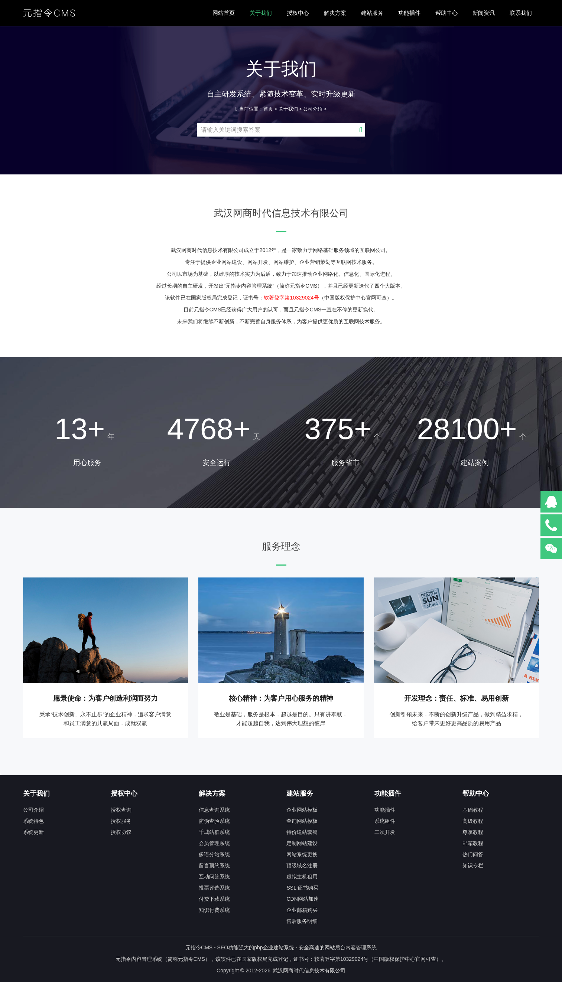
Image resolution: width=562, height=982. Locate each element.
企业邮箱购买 (302, 910)
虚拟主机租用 (302, 877)
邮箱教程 (472, 843)
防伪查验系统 (214, 821)
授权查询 (121, 810)
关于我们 (261, 13)
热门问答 (472, 854)
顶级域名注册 (302, 865)
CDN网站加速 (302, 899)
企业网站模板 (302, 810)
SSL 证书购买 (302, 888)
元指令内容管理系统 (139, 959)
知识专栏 (472, 865)
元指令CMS (198, 947)
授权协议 (121, 832)
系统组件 (384, 821)
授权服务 (121, 821)
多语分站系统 (214, 854)
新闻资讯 (483, 13)
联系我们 (521, 13)
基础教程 (472, 810)
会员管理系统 (214, 843)
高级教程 (472, 821)
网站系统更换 (302, 854)
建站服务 (372, 13)
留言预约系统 (214, 865)
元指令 (186, 959)
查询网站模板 (302, 821)
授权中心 (298, 13)
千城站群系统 (214, 832)
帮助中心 (446, 13)
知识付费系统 (214, 910)
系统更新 (33, 832)
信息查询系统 (214, 810)
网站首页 (223, 13)
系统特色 (33, 821)
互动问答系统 (214, 877)
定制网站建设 (302, 843)
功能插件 (409, 13)
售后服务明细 (302, 921)
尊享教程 (472, 832)
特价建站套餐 (302, 832)
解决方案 (335, 13)
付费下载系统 (214, 899)
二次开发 (384, 832)
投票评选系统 (214, 888)
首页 (268, 109)
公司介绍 (312, 109)
